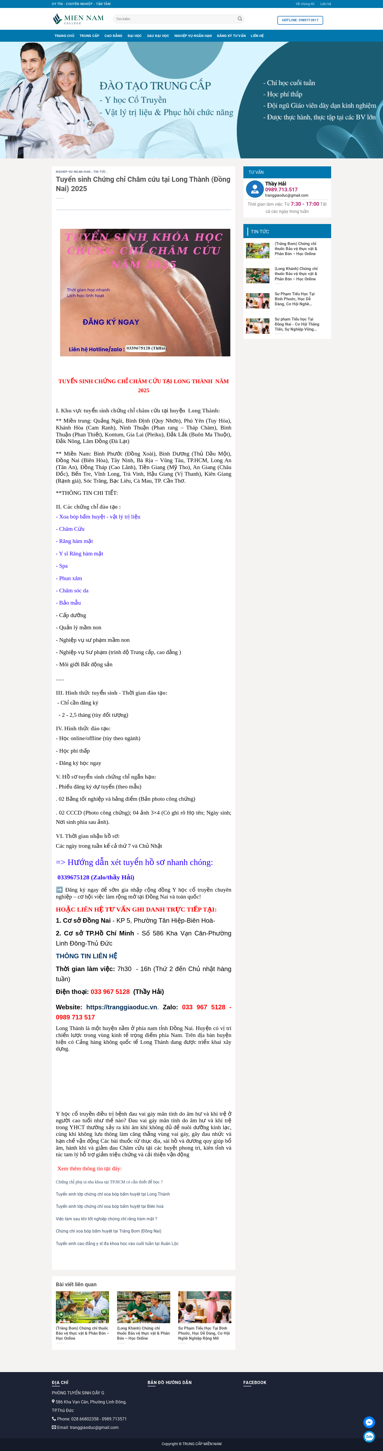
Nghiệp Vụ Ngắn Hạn (193, 36)
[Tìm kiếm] (178, 19)
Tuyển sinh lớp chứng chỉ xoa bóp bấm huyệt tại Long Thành (113, 1194)
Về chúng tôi (305, 4)
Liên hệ (325, 4)
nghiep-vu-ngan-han (73, 172)
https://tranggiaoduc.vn (121, 1007)
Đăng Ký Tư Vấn (231, 36)
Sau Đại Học (158, 36)
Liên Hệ (257, 36)
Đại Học (135, 36)
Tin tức (100, 172)
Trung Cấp (89, 36)
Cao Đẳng (114, 36)
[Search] (239, 19)
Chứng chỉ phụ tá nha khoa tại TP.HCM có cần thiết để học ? (109, 1182)
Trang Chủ (64, 36)
